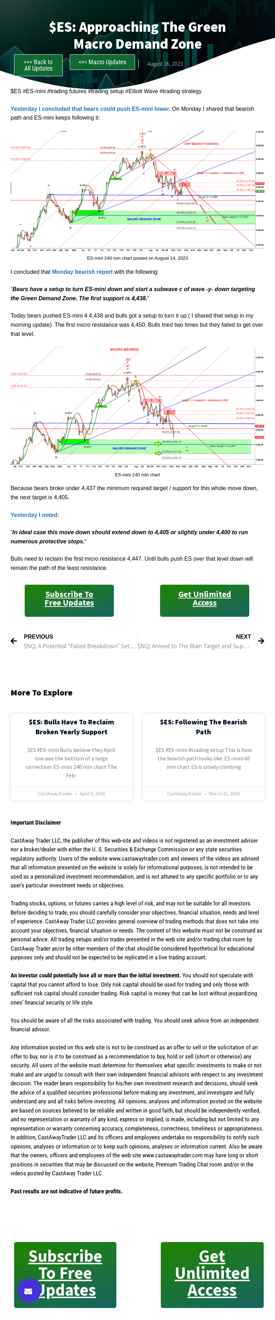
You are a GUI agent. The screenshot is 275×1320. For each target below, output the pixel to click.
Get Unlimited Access (204, 598)
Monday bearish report (82, 272)
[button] (29, 1290)
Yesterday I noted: (35, 515)
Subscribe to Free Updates (69, 598)
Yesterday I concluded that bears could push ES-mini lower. (90, 109)
